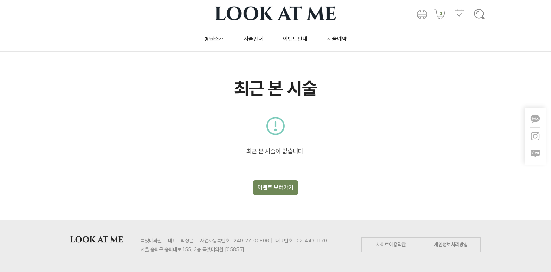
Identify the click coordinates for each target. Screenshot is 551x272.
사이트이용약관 (391, 244)
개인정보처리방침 (451, 244)
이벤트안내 (295, 39)
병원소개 (214, 39)
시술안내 (253, 39)
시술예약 (337, 39)
